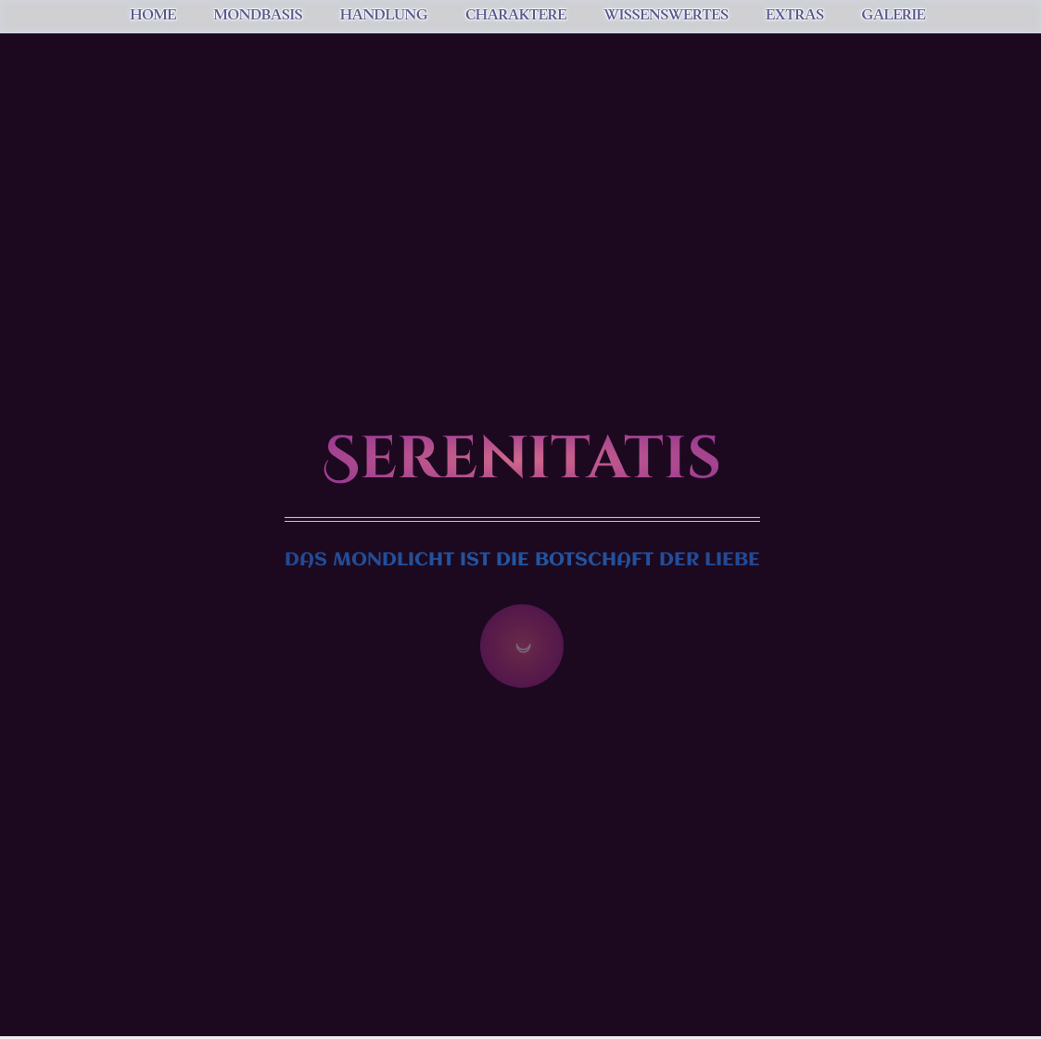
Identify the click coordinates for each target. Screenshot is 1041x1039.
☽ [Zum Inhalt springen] (522, 646)
